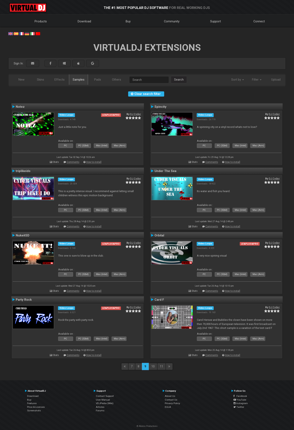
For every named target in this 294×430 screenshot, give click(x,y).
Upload (276, 79)
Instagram (241, 403)
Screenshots (34, 410)
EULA (168, 407)
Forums (100, 410)
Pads (97, 79)
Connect (259, 21)
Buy (128, 21)
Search (179, 79)
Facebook (240, 396)
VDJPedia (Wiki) (104, 403)
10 (153, 366)
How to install (93, 162)
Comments (73, 162)
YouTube (240, 399)
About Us (170, 396)
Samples (78, 79)
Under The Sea (165, 171)
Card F (159, 300)
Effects (59, 79)
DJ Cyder (135, 114)
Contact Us (171, 399)
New (21, 79)
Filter (256, 79)
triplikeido (23, 171)
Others (116, 79)
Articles (100, 407)
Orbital (159, 235)
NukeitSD (22, 235)
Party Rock (24, 300)
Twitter (239, 407)
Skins (40, 79)
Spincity (160, 107)
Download (84, 21)
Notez (20, 107)
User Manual (103, 399)
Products (41, 21)
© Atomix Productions (147, 426)
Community (172, 21)
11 (161, 366)
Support (215, 21)
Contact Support (105, 396)
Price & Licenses (36, 407)
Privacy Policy (172, 403)
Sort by (237, 79)
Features (32, 403)
